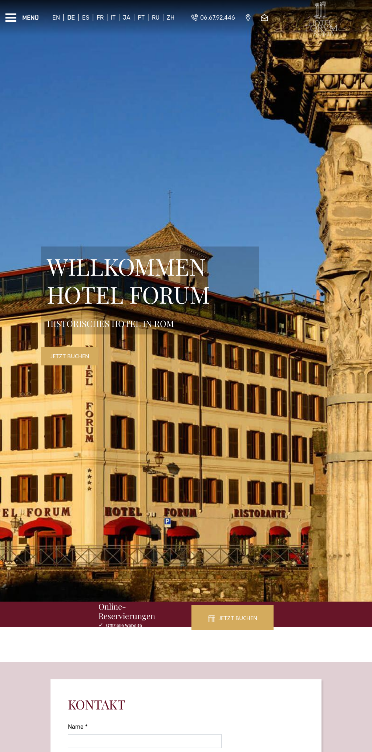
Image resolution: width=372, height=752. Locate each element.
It (113, 17)
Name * (78, 726)
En (56, 17)
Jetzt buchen (69, 356)
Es (85, 17)
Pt (141, 17)
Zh (170, 17)
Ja (126, 17)
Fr (100, 17)
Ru (155, 17)
